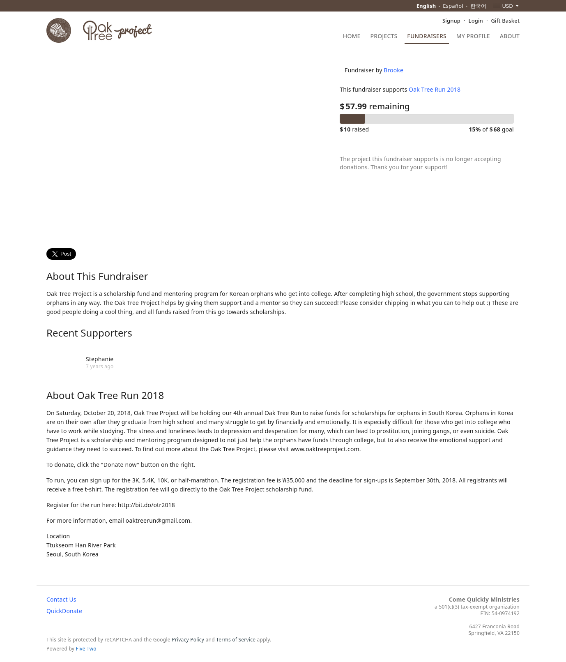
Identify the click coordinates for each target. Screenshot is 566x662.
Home (352, 36)
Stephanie (99, 359)
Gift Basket (505, 20)
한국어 (478, 5)
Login (476, 20)
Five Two (86, 648)
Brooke (388, 89)
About (510, 36)
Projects (384, 36)
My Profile (473, 36)
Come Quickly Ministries (484, 599)
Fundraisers (426, 36)
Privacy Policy (188, 639)
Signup (451, 20)
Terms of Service (235, 639)
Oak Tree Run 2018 (429, 109)
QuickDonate (64, 611)
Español (453, 5)
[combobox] (506, 5)
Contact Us (61, 599)
